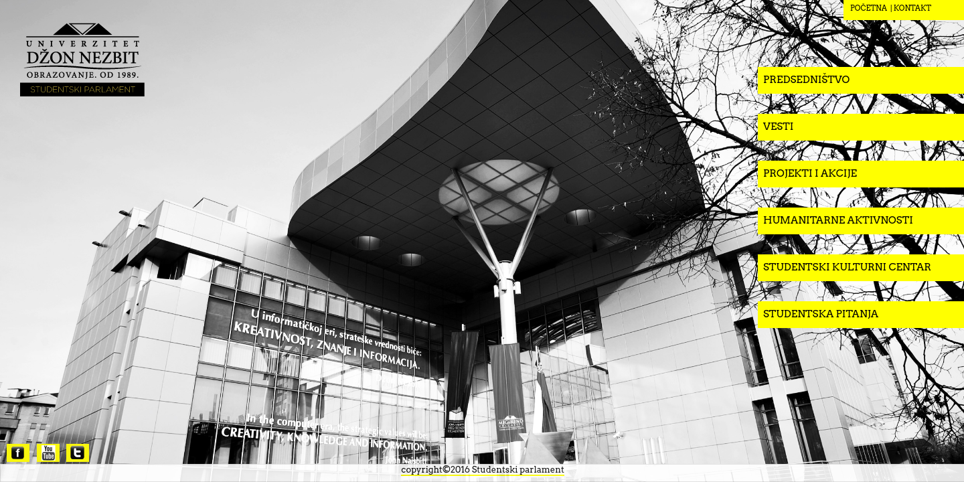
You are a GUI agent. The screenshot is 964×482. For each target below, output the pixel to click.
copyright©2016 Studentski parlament (482, 470)
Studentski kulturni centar (847, 267)
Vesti (778, 126)
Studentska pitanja (820, 314)
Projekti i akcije (810, 173)
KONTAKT (912, 8)
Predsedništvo (806, 80)
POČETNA (868, 8)
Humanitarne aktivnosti (838, 220)
